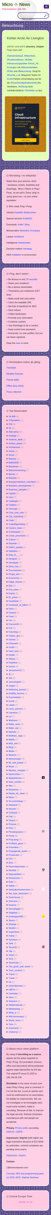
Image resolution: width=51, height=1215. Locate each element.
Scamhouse (16, 897)
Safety (13, 886)
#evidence (19, 236)
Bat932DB (15, 462)
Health (13, 655)
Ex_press (15, 597)
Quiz (12, 863)
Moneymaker (16, 759)
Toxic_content (17, 970)
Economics (15, 578)
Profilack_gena (17, 843)
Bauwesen (15, 466)
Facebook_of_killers (20, 605)
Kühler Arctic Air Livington (25, 38)
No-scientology (17, 801)
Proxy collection (14, 392)
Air (12, 428)
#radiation (16, 255)
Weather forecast (14, 374)
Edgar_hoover (17, 582)
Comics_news (17, 528)
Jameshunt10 (17, 670)
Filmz (13, 609)
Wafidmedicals (17, 1005)
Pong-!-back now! (14, 50)
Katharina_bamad (19, 689)
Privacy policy (22, 1128)
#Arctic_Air (33, 63)
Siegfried (14, 913)
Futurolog (15, 632)
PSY (12, 859)
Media (13, 739)
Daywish (14, 543)
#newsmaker (24, 243)
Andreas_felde (17, 439)
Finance (14, 612)
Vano (13, 997)
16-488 (14, 416)
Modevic (14, 755)
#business (24, 230)
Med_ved (15, 743)
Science (14, 905)
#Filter (10, 71)
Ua (12, 982)
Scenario (14, 901)
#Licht (10, 79)
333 (12, 424)
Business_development (21, 486)
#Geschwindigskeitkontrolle (23, 83)
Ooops (13, 820)
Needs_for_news (18, 793)
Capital (14, 493)
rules (18, 343)
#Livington (12, 67)
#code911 (27, 218)
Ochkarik (14, 813)
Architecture (16, 447)
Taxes (13, 955)
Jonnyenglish (16, 682)
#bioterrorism (29, 212)
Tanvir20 (14, 947)
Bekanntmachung (19, 470)
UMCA (13, 989)
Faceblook (15, 601)
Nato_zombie (17, 782)
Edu (12, 586)
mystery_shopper (36, 46)
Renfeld (14, 870)
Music (13, 766)
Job (12, 678)
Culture (14, 539)
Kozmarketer (16, 697)
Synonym (15, 939)
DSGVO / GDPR (14, 1132)
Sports (13, 920)
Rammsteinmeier (18, 866)
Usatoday (15, 993)
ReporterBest (17, 874)
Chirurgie (15, 509)
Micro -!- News (16, 4)
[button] (46, 7)
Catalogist (15, 501)
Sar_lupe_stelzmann (20, 893)
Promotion (15, 847)
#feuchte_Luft (13, 75)
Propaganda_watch (20, 851)
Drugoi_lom (16, 574)
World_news (16, 1020)
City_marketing (17, 516)
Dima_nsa (15, 566)
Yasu (13, 1024)
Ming (13, 747)
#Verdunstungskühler (17, 63)
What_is (14, 1013)
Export (13, 593)
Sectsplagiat (16, 909)
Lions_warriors (17, 709)
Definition (15, 551)
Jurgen (13, 686)
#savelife (18, 212)
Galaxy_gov (16, 636)
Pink (12, 828)
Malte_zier (15, 728)
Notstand (15, 805)
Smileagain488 (17, 916)
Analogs (14, 436)
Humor (13, 666)
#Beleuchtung (24, 71)
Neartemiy (15, 789)
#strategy (27, 249)
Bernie (13, 474)
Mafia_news (16, 724)
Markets (14, 732)
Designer (15, 559)
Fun (12, 628)
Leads (13, 705)
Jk (11, 674)
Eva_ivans (15, 589)
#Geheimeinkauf (15, 56)
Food (13, 616)
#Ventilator (30, 90)
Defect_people (17, 547)
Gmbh (13, 647)
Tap (12, 951)
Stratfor (14, 928)
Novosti (14, 809)
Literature (15, 712)
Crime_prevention (19, 536)
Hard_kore (15, 651)
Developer (15, 562)
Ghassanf (15, 643)
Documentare (17, 570)
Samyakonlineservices (21, 889)
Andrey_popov (17, 443)
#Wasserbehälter (29, 67)
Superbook (15, 932)
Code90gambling (18, 524)
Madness (15, 720)
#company (35, 230)
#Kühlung (23, 86)
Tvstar (13, 978)
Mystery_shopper (19, 770)
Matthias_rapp (17, 736)
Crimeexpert (16, 532)
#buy (27, 224)
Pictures (14, 824)
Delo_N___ (16, 555)
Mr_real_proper (18, 763)
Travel (13, 974)
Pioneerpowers (17, 832)
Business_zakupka (19, 489)
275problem (16, 420)
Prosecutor (15, 855)
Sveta (13, 936)
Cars (12, 497)
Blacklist (14, 478)
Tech (12, 959)
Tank (12, 943)
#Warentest (29, 56)
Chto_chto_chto (18, 512)
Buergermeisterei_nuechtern (24, 482)
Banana (14, 459)
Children (14, 505)
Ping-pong (15, 839)
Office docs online (15, 386)
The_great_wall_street (21, 966)
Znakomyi (15, 1032)
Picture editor (12, 380)
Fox (12, 620)
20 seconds (31, 279)
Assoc (13, 455)
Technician (15, 963)
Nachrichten (16, 774)
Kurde (13, 701)
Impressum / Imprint (16, 1155)
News (13, 797)
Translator (11, 368)
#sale (20, 224)
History (14, 659)
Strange (14, 924)
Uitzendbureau (17, 986)
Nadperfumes (17, 778)
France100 (15, 624)
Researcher (16, 878)
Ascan (13, 451)
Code (13, 520)
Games (14, 639)
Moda (13, 751)
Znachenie (15, 1028)
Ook (12, 816)
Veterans (14, 1001)
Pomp (13, 836)
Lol (12, 716)
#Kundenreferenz (15, 60)
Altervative (15, 432)
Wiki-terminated (18, 1016)
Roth (12, 882)
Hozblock (15, 662)
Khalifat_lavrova (18, 693)
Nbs (12, 786)
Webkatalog (16, 1009)
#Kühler (28, 60)
